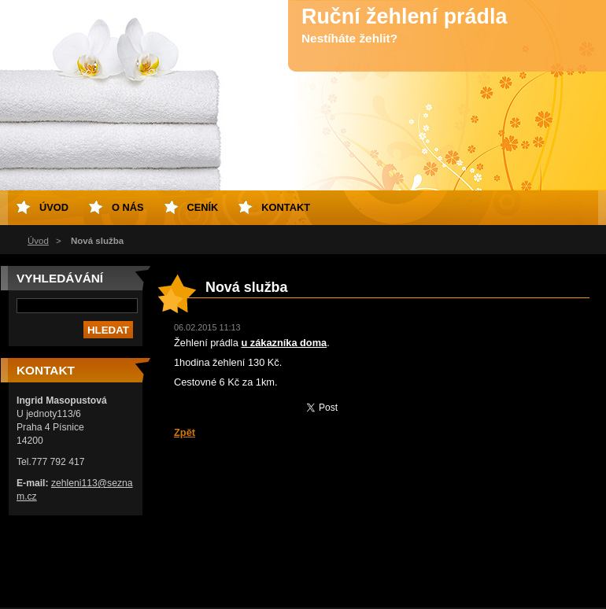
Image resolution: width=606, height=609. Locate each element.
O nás (128, 207)
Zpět (184, 432)
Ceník (203, 207)
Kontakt (285, 207)
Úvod (38, 240)
